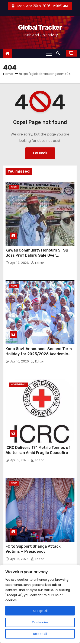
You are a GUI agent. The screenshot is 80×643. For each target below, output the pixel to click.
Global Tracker (40, 27)
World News (18, 384)
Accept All (40, 611)
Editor (37, 263)
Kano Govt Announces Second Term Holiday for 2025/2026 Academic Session (39, 353)
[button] (59, 53)
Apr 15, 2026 (20, 460)
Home (8, 73)
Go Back (40, 153)
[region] (40, 604)
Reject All (40, 634)
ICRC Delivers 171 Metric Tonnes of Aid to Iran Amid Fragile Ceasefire (38, 450)
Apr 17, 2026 (20, 263)
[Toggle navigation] (49, 53)
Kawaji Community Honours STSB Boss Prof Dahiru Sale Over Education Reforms (37, 255)
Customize (40, 622)
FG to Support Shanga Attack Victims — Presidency (33, 549)
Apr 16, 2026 (20, 361)
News (14, 187)
